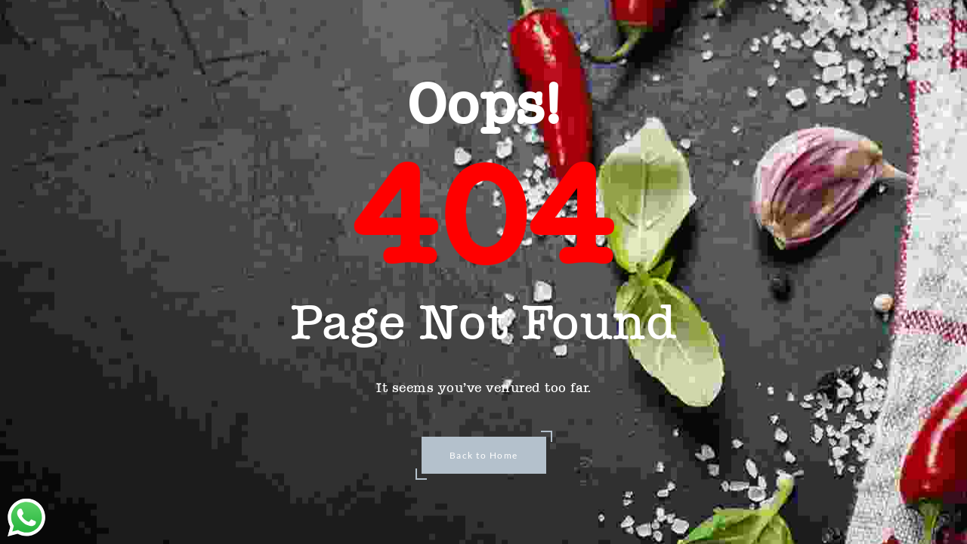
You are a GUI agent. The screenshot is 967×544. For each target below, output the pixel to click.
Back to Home (484, 455)
